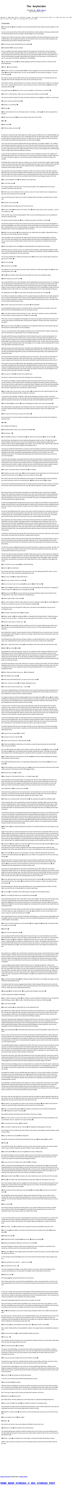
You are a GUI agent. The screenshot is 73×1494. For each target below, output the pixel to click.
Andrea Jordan (23, 1476)
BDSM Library (41, 10)
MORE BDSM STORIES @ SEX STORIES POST (27, 1483)
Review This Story (5, 1476)
